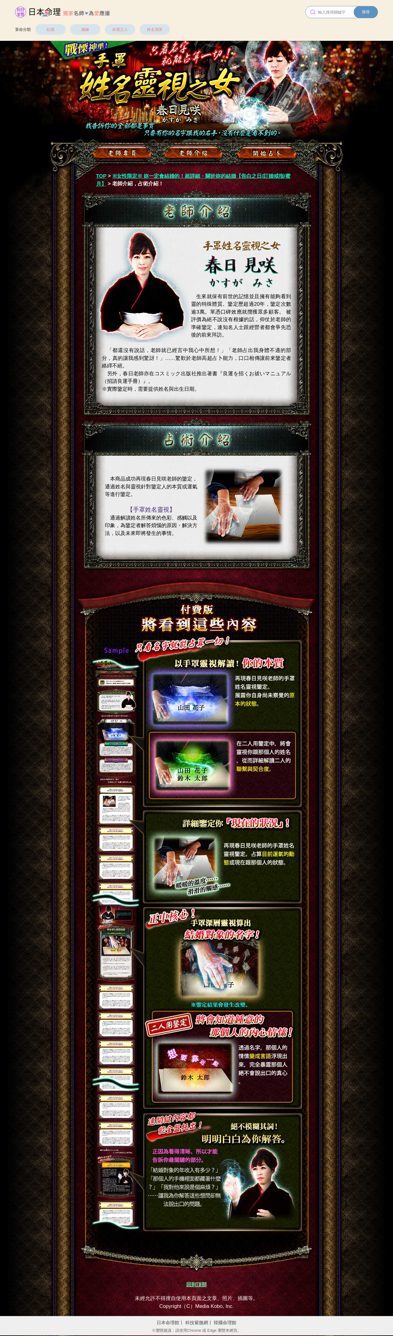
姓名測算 (155, 29)
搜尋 (366, 12)
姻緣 (85, 29)
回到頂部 (196, 1285)
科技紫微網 (196, 1322)
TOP (101, 176)
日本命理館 (168, 1322)
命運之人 (120, 29)
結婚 (50, 29)
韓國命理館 (225, 1322)
